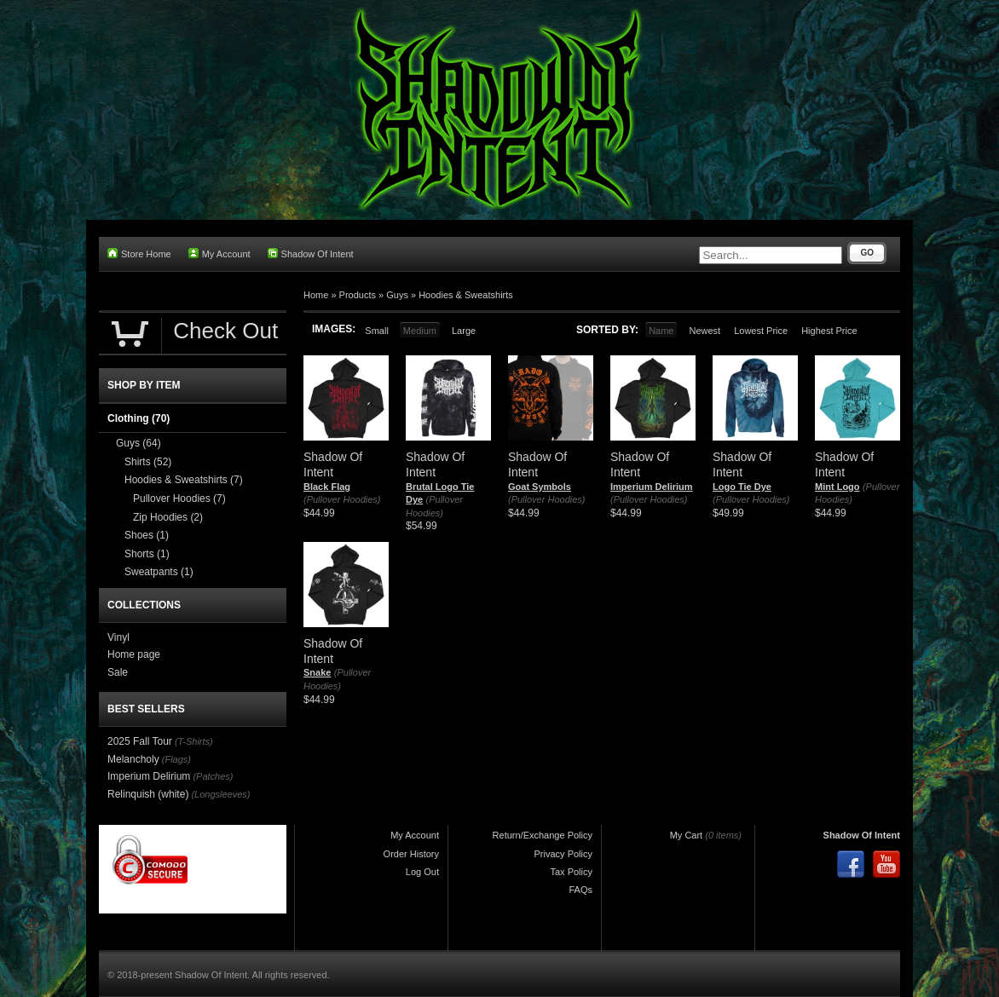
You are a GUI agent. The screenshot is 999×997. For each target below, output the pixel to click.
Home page (133, 654)
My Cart (686, 835)
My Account (219, 253)
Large (464, 331)
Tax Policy (571, 872)
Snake (317, 672)
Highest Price (829, 331)
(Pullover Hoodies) (341, 499)
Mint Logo (837, 486)
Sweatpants (158, 572)
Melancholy (133, 759)
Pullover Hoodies (179, 498)
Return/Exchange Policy (542, 835)
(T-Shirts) (194, 741)
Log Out (422, 872)
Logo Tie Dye (742, 486)
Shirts (147, 462)
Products (357, 295)
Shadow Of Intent (311, 253)
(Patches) (213, 776)
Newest (704, 331)
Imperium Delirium (651, 486)
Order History (411, 854)
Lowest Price (761, 331)
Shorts (147, 554)
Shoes (146, 535)
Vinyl (118, 637)
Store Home (139, 253)
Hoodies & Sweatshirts (466, 295)
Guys (397, 295)
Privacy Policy (563, 854)
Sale (117, 672)
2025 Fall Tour (139, 741)
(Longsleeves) (220, 794)
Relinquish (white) (147, 794)
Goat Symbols (539, 486)
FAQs (580, 890)
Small (377, 331)
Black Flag (326, 486)
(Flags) (176, 759)
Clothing (138, 418)
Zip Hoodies (168, 517)
